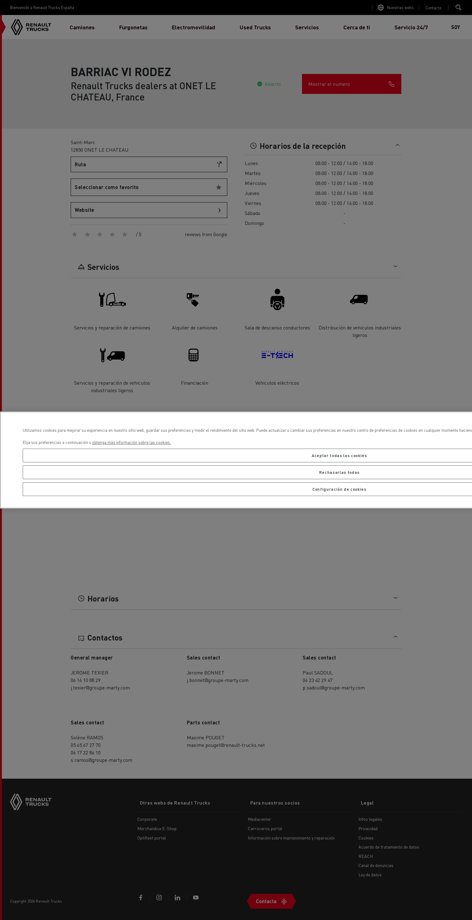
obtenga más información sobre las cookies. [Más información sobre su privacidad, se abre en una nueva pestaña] (131, 442)
